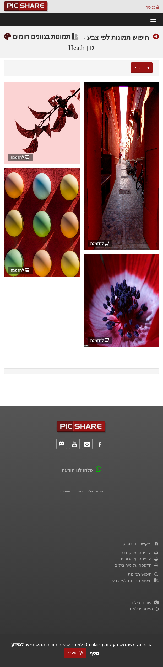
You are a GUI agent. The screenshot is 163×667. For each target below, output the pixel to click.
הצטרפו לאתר (143, 609)
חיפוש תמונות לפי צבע (116, 37)
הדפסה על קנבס (140, 552)
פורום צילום (145, 602)
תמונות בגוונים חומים (45, 36)
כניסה (152, 7)
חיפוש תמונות (143, 574)
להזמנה (100, 243)
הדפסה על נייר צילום (137, 565)
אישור (75, 653)
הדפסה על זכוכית (140, 559)
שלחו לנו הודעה (77, 470)
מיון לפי (141, 68)
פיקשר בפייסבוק (141, 543)
